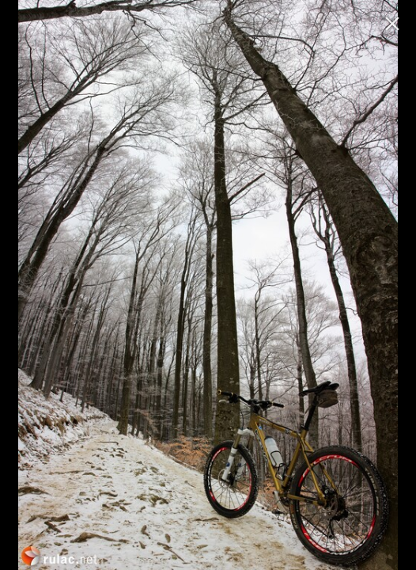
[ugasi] (392, 24)
